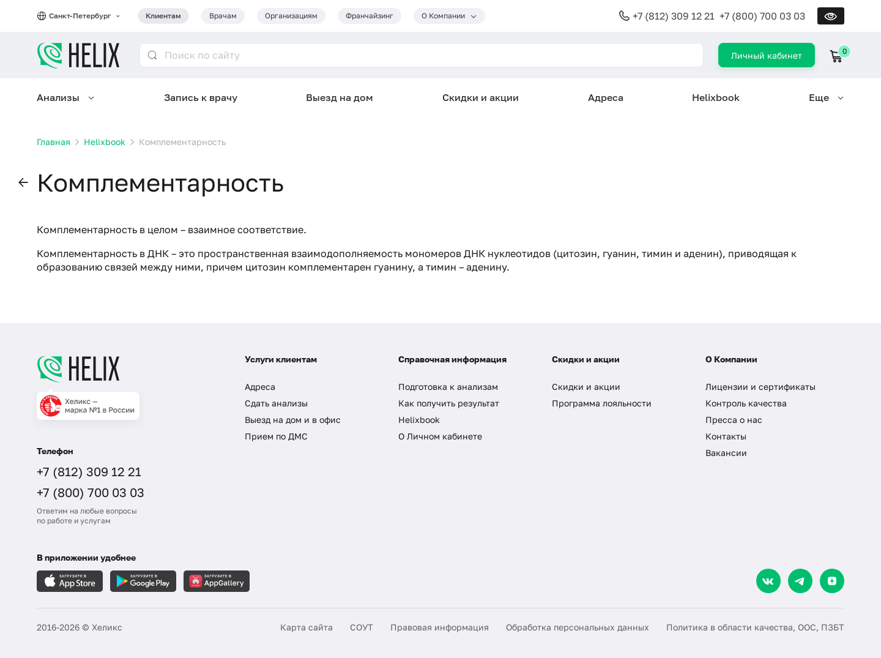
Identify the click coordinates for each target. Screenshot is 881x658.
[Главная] (128, 369)
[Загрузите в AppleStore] (70, 581)
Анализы (58, 97)
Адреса (605, 97)
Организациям (291, 15)
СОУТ (361, 627)
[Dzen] (832, 581)
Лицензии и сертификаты (760, 386)
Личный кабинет (766, 55)
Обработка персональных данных (577, 627)
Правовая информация (439, 627)
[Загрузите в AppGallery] (217, 581)
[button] (23, 183)
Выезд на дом (339, 97)
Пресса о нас (733, 419)
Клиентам (163, 15)
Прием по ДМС (276, 436)
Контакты (725, 436)
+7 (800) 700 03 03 (762, 16)
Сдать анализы (276, 403)
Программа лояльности (602, 403)
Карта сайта (306, 627)
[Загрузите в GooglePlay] (143, 581)
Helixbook (716, 97)
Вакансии (726, 452)
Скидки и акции (480, 97)
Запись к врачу (200, 97)
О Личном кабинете (440, 436)
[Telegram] (800, 581)
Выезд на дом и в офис (293, 419)
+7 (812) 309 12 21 (674, 16)
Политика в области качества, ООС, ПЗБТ (755, 627)
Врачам (223, 15)
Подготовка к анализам (448, 386)
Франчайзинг (369, 15)
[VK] (768, 581)
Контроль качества (746, 403)
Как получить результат (448, 403)
